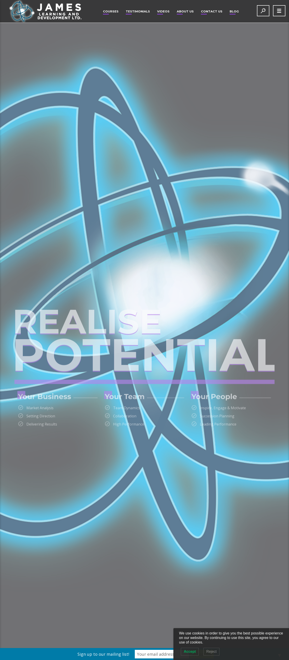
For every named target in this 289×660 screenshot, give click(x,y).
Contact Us (211, 11)
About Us (185, 11)
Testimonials (138, 11)
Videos (163, 11)
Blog (234, 11)
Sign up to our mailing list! (103, 654)
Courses (111, 11)
